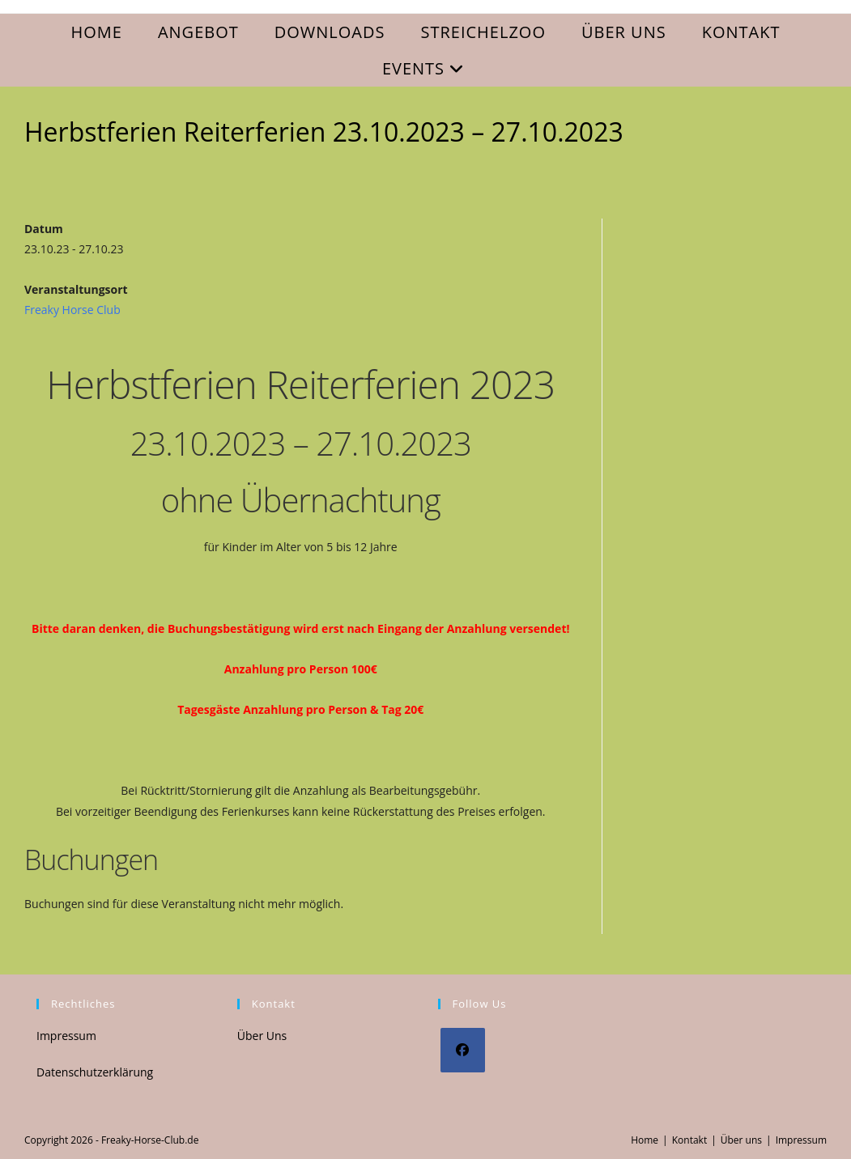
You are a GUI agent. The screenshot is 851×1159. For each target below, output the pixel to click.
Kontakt (689, 1140)
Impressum (66, 1035)
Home (644, 1140)
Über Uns (262, 1035)
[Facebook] (462, 1050)
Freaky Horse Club (72, 309)
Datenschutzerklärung (94, 1072)
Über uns (741, 1140)
